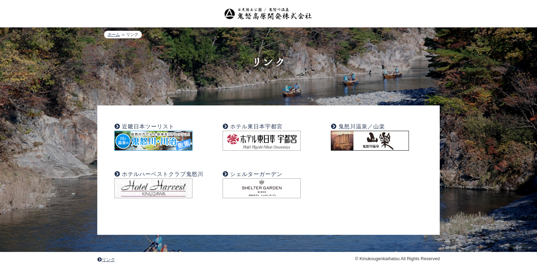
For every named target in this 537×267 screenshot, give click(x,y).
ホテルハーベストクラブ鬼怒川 (162, 174)
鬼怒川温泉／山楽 (361, 126)
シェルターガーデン (256, 174)
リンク (106, 259)
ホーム (114, 34)
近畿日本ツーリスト (148, 126)
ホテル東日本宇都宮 (256, 126)
